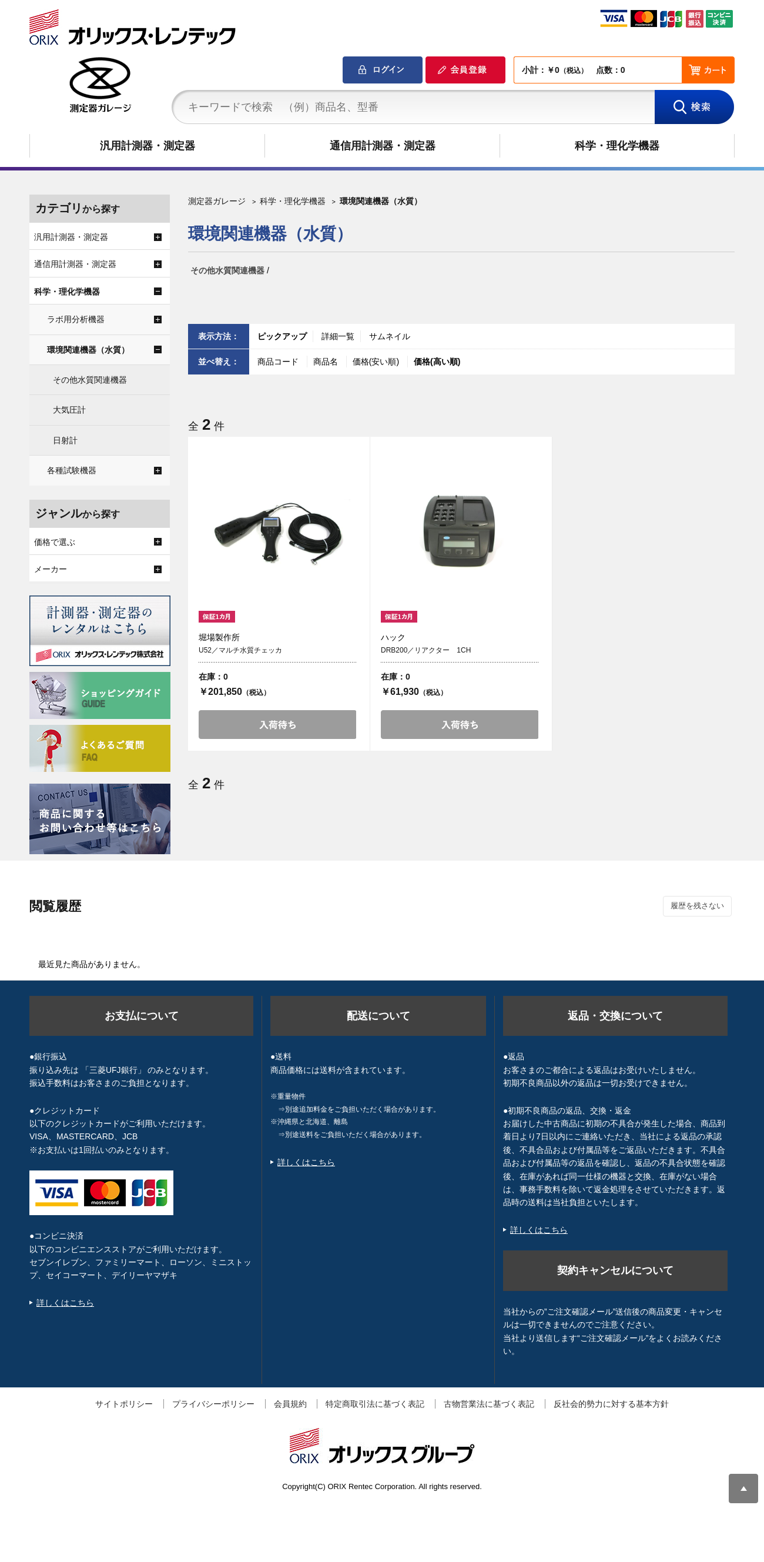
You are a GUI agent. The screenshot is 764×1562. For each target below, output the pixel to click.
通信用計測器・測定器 (382, 146)
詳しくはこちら (65, 1302)
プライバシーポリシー (213, 1404)
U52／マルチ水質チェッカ (240, 650)
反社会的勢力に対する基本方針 (611, 1404)
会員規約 (290, 1404)
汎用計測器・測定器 (147, 146)
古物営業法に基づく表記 (489, 1404)
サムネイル (389, 336)
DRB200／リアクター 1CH (426, 650)
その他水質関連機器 (227, 270)
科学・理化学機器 (617, 146)
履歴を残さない (697, 905)
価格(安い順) (377, 361)
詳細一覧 (337, 336)
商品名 (326, 361)
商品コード (279, 361)
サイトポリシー (124, 1404)
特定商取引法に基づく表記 (375, 1404)
